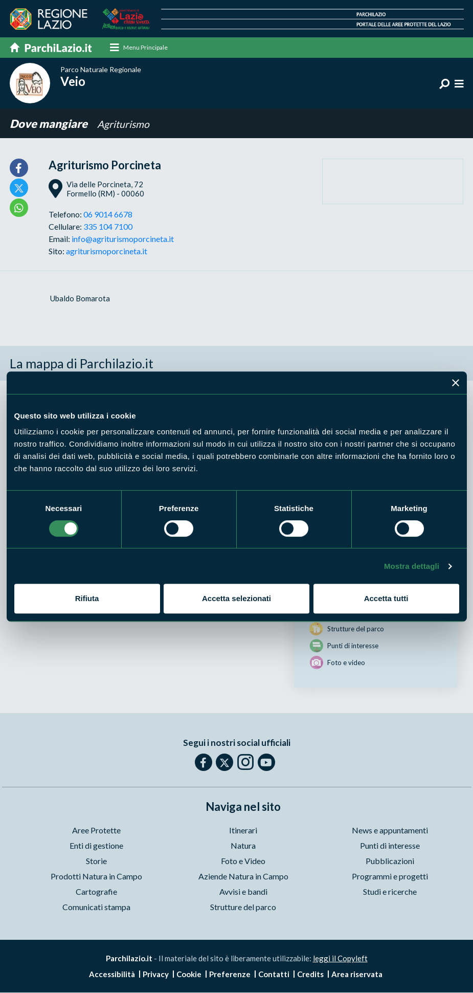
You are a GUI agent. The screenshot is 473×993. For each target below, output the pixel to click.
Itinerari (243, 830)
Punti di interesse (390, 845)
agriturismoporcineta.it (106, 251)
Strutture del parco (243, 907)
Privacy (156, 974)
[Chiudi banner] (455, 382)
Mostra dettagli (411, 566)
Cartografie (96, 891)
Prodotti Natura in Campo (96, 876)
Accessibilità (112, 974)
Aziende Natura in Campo (243, 876)
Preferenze (230, 974)
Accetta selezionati (236, 598)
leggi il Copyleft (340, 958)
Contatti (273, 974)
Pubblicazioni (390, 861)
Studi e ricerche (390, 891)
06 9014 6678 (107, 214)
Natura (243, 845)
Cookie (188, 974)
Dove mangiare (49, 124)
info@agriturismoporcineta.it (123, 239)
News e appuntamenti (390, 830)
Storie (96, 861)
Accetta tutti (386, 598)
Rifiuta (87, 598)
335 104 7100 (107, 226)
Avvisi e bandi (243, 891)
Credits (310, 974)
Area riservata (356, 974)
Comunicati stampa (96, 907)
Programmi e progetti (390, 876)
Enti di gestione (96, 845)
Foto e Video (243, 861)
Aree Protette (96, 830)
